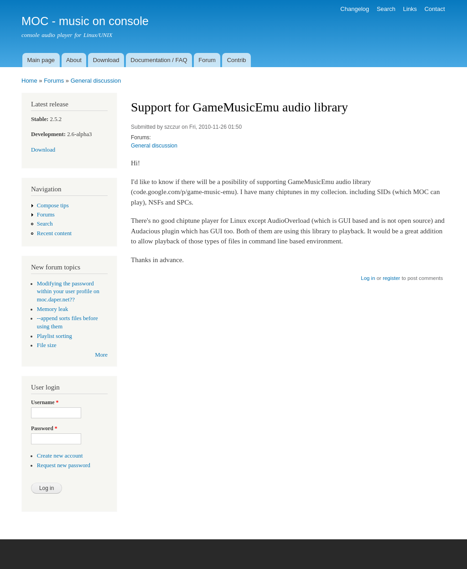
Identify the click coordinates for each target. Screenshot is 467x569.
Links (410, 8)
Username (44, 402)
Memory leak (52, 309)
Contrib (236, 60)
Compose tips (53, 205)
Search (386, 8)
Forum (207, 60)
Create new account (60, 456)
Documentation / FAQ (158, 60)
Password (44, 428)
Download (106, 60)
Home (29, 80)
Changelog (354, 8)
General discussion (96, 80)
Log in (368, 278)
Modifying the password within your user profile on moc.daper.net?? (68, 291)
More (101, 355)
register (391, 278)
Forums (54, 80)
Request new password (63, 465)
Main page (41, 60)
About (74, 60)
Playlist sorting (54, 336)
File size (47, 345)
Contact (435, 8)
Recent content (54, 233)
